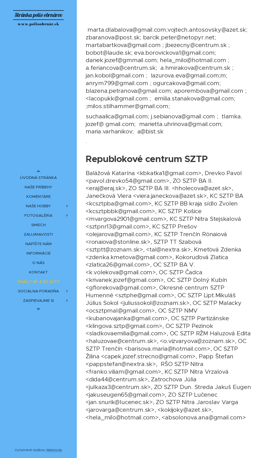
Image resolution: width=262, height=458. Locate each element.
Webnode (54, 450)
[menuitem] (38, 177)
